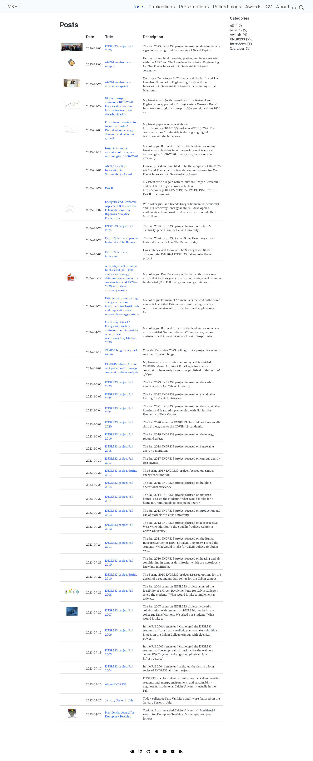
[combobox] (301, 7)
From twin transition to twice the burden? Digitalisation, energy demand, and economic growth (120, 129)
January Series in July (119, 700)
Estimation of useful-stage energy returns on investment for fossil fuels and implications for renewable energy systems (122, 305)
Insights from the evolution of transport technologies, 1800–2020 (121, 151)
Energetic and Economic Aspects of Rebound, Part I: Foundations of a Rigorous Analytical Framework (121, 209)
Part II (109, 187)
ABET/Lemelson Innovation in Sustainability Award (118, 169)
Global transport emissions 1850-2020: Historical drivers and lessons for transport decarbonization (119, 105)
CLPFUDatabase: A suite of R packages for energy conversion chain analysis (121, 367)
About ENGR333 (115, 683)
